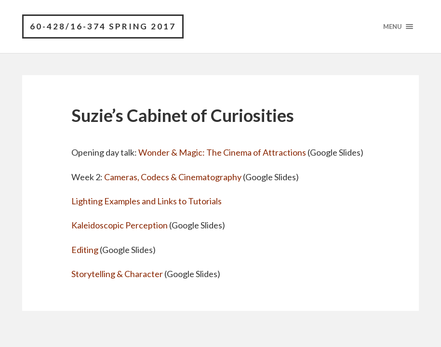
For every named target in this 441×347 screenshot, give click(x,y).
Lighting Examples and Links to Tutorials (146, 201)
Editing (84, 249)
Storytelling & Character (117, 273)
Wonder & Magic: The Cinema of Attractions (222, 152)
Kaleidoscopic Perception (119, 225)
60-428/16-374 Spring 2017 (103, 26)
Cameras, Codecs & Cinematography (172, 177)
